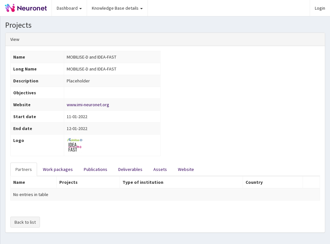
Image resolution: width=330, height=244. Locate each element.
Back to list (25, 222)
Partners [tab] (23, 169)
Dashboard (69, 8)
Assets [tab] (160, 169)
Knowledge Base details (117, 8)
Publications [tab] (95, 169)
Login (320, 8)
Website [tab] (186, 169)
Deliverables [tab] (130, 169)
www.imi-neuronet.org (88, 105)
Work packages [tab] (58, 169)
